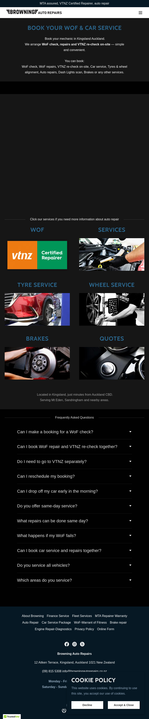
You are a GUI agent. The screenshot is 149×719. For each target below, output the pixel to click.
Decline (87, 705)
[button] (140, 12)
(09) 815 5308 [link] (52, 671)
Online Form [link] (105, 629)
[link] (34, 13)
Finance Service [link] (58, 616)
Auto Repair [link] (30, 622)
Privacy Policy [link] (84, 629)
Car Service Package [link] (56, 622)
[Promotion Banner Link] (74, 3)
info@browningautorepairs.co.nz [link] (84, 671)
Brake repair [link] (118, 622)
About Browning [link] (33, 616)
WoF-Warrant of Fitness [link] (90, 622)
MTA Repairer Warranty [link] (111, 616)
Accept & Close (124, 705)
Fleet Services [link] (82, 616)
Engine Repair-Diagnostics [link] (53, 629)
